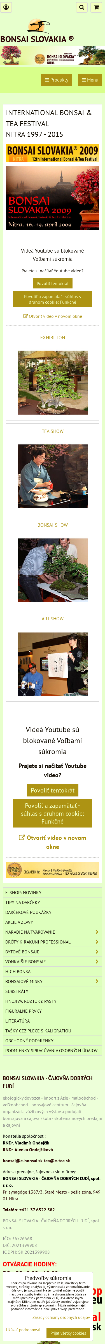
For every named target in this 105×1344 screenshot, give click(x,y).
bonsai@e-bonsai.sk (23, 1160)
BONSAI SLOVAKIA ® (37, 38)
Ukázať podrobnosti (23, 1330)
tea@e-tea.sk (57, 1160)
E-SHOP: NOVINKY (23, 892)
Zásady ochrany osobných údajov (61, 1317)
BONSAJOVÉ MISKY (53, 981)
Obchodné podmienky (29, 1040)
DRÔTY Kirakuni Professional (53, 942)
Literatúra (17, 1021)
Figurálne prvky (23, 1011)
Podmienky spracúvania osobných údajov (51, 1050)
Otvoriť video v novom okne (52, 316)
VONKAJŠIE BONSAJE (53, 961)
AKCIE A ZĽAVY (19, 922)
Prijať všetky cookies (68, 1333)
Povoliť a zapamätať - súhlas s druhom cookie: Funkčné (52, 299)
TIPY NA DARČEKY (22, 902)
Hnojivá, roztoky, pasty (31, 1001)
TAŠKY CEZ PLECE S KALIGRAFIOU (38, 1031)
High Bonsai (18, 971)
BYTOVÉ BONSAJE (53, 951)
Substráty (16, 991)
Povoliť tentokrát (53, 283)
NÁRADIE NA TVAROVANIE (53, 932)
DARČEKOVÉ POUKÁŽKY (28, 912)
